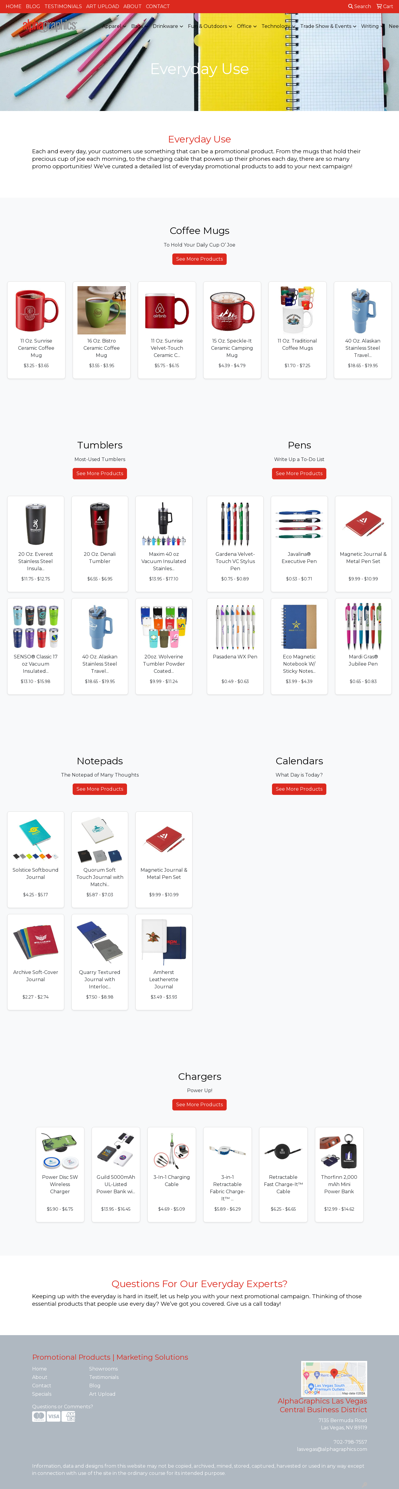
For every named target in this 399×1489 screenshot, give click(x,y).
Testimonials (63, 6)
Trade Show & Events (325, 26)
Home (14, 6)
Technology (275, 26)
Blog (33, 6)
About (132, 6)
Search (359, 6)
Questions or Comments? (62, 1407)
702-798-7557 (350, 1442)
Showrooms (103, 1369)
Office (244, 26)
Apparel (111, 26)
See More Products (199, 259)
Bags (137, 26)
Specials (41, 1394)
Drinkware (165, 26)
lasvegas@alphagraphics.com (332, 1449)
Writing (370, 26)
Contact (158, 6)
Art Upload (102, 6)
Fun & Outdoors (207, 26)
